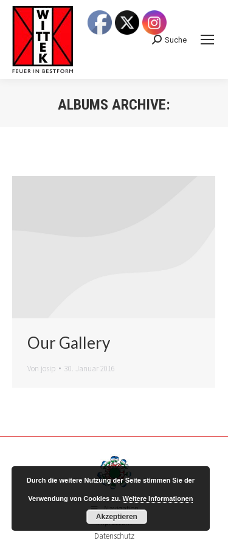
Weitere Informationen (158, 498)
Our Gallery (68, 342)
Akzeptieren (116, 516)
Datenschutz (114, 536)
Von (41, 368)
